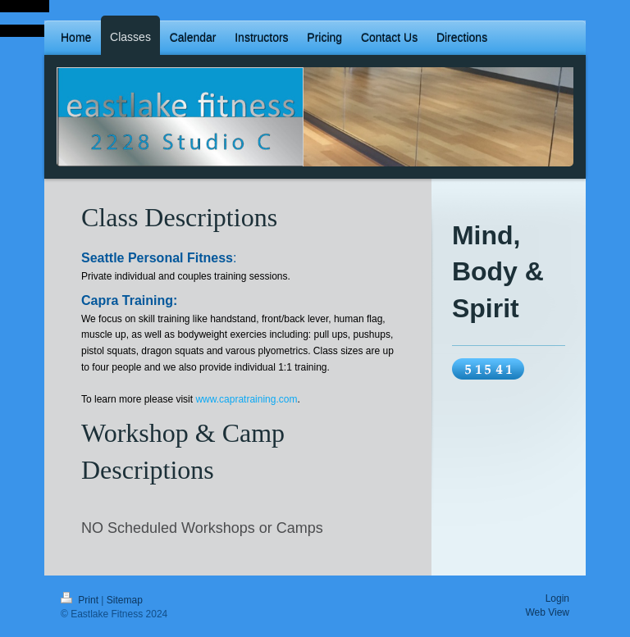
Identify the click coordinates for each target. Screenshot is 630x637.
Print (81, 600)
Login (557, 598)
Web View (547, 612)
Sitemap (125, 600)
